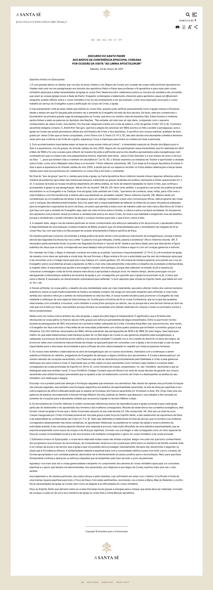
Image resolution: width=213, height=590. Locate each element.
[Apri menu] (194, 14)
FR (110, 39)
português (186, 21)
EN (98, 39)
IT (115, 39)
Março (62, 21)
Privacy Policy (122, 582)
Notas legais (92, 582)
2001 (54, 21)
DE (92, 39)
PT (120, 39)
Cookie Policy (107, 582)
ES (104, 39)
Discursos (43, 21)
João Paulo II (25, 21)
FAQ (82, 582)
